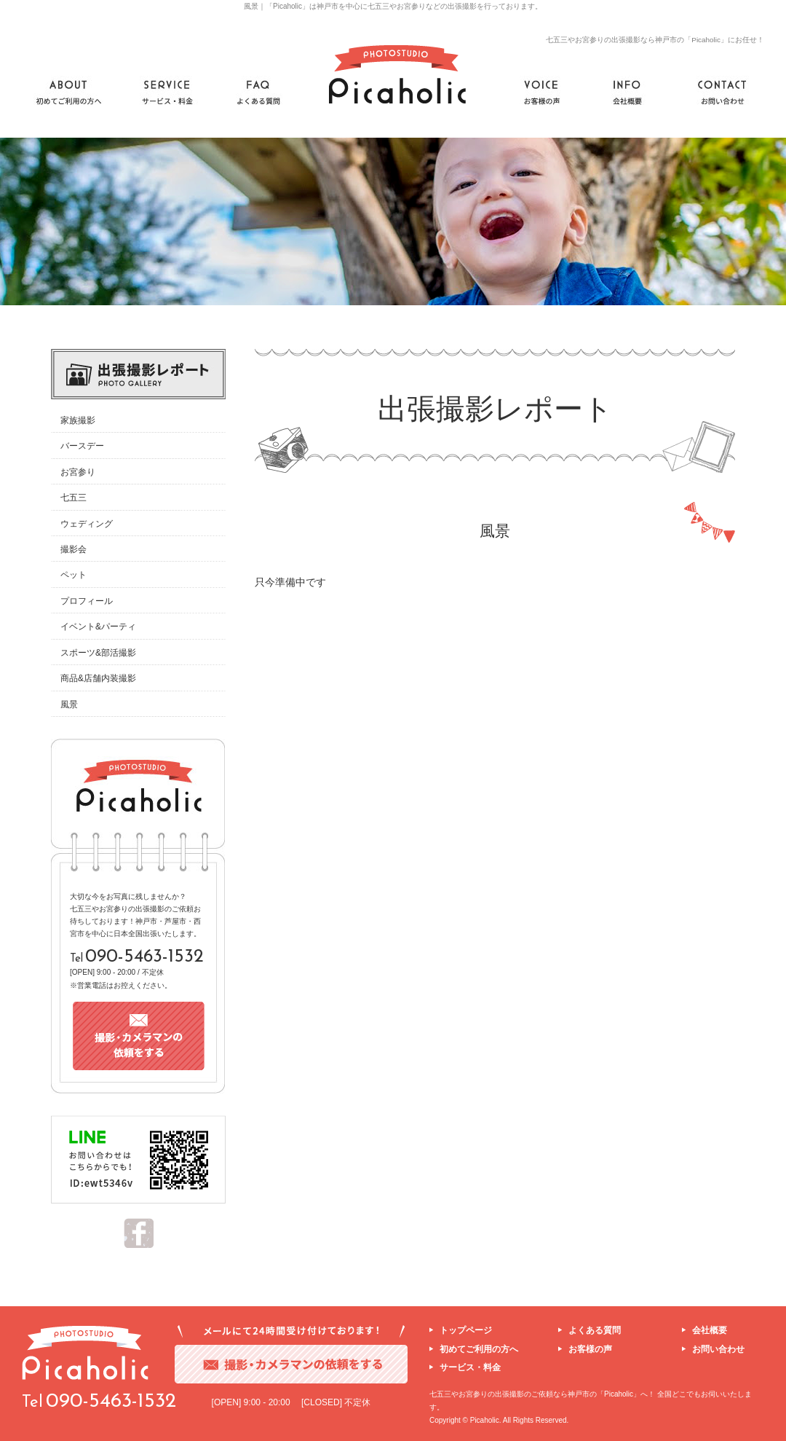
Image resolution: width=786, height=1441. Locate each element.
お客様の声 (590, 1349)
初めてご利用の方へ (479, 1349)
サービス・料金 (470, 1367)
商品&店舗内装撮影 (98, 678)
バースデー (82, 446)
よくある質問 (594, 1330)
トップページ (466, 1330)
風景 (69, 704)
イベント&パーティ (98, 626)
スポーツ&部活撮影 (98, 653)
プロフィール (86, 601)
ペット (73, 575)
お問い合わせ (718, 1349)
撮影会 (73, 549)
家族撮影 (77, 420)
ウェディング (86, 524)
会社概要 (709, 1330)
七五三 (73, 497)
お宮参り (77, 472)
